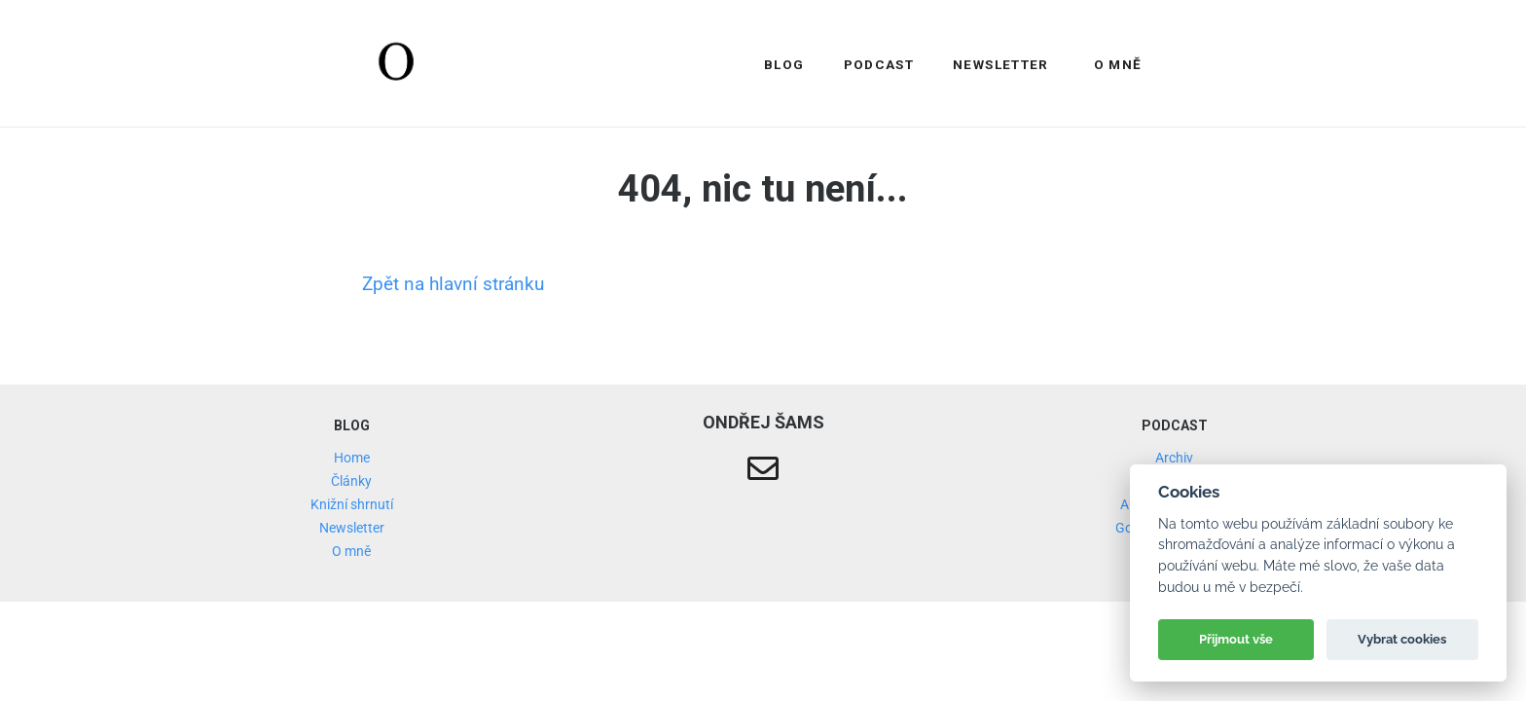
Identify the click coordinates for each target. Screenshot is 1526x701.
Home (352, 457)
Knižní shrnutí (351, 504)
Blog (784, 64)
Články (351, 481)
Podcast (879, 64)
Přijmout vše (1236, 639)
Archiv (1174, 457)
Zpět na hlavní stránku (453, 284)
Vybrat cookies (1402, 639)
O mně (1118, 64)
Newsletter (1001, 64)
